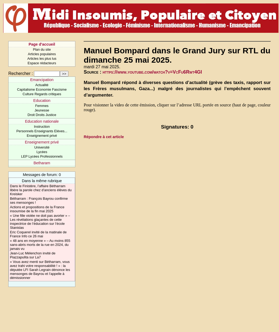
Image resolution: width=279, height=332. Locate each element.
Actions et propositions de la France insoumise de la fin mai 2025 (37, 209)
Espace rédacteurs (42, 63)
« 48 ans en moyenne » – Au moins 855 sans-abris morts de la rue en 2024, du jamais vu (40, 245)
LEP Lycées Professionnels (42, 156)
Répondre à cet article (104, 137)
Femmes (42, 106)
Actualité (41, 85)
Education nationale (42, 121)
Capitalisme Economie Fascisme (42, 89)
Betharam (41, 163)
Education (42, 100)
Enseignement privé (42, 136)
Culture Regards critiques (41, 94)
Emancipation (41, 80)
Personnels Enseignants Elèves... (41, 131)
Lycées (42, 152)
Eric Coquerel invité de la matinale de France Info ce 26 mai (38, 234)
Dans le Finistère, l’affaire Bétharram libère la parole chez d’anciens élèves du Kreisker (41, 190)
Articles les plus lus (41, 59)
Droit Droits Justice (42, 115)
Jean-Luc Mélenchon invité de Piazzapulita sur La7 (32, 255)
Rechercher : (20, 73)
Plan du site (42, 49)
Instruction (42, 127)
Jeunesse (41, 110)
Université (41, 147)
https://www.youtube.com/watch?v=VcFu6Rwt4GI (152, 72)
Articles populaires (42, 54)
